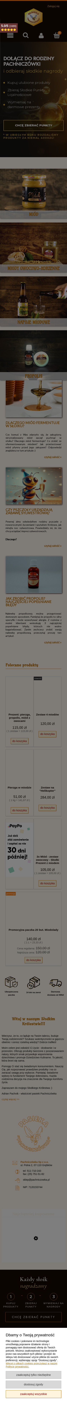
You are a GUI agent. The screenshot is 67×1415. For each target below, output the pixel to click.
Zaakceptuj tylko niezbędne (33, 1374)
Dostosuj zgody (33, 1384)
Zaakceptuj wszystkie (33, 1394)
